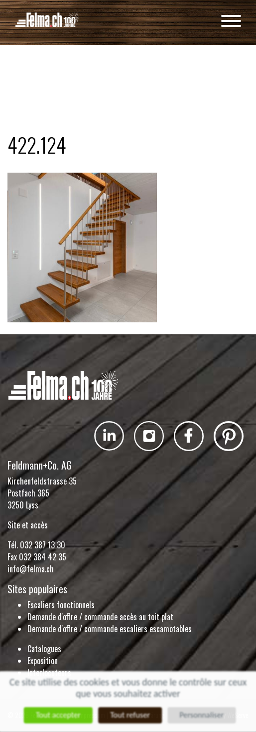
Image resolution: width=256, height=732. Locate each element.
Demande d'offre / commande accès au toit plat (100, 617)
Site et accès (27, 525)
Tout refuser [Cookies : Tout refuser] (130, 716)
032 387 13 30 (42, 545)
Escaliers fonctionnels (61, 605)
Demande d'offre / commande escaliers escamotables (109, 629)
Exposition (42, 661)
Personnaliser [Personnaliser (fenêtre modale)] (203, 716)
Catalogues (44, 649)
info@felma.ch (30, 569)
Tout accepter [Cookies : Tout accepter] (57, 716)
